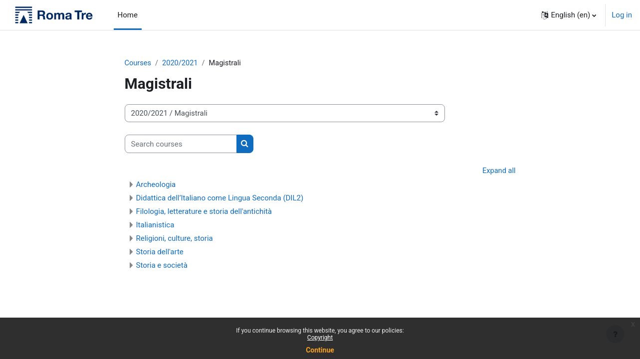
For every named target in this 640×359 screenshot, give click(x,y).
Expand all (498, 171)
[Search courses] (181, 144)
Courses (138, 63)
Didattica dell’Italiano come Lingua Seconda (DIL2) (220, 198)
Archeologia (156, 184)
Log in (622, 14)
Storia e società (162, 265)
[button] (568, 15)
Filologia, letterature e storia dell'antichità (204, 211)
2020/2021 (181, 63)
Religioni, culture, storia (174, 238)
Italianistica (155, 225)
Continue (320, 350)
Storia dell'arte (160, 252)
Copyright (320, 337)
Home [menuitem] (128, 14)
